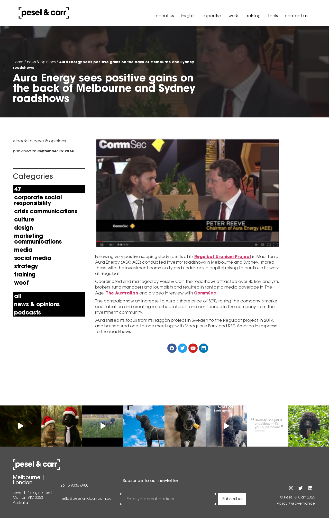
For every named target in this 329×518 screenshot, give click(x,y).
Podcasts (27, 312)
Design (23, 227)
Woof (21, 282)
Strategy (26, 266)
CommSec (205, 292)
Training (253, 15)
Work (233, 15)
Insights (188, 15)
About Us (165, 15)
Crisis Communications (45, 211)
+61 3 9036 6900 (74, 486)
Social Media (32, 258)
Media (23, 249)
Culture (24, 219)
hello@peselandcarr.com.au (86, 499)
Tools (273, 15)
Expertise (212, 15)
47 (17, 189)
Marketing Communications (37, 238)
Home (18, 62)
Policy (282, 503)
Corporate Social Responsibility (38, 200)
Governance (303, 503)
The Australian (122, 292)
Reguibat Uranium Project (222, 256)
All (17, 296)
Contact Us (296, 15)
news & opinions (41, 62)
